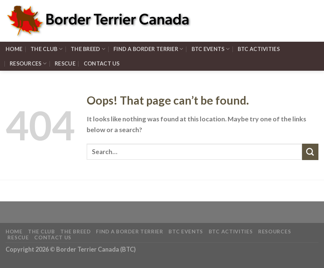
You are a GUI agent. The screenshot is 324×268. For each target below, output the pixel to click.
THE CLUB (46, 48)
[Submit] (310, 152)
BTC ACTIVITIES (259, 49)
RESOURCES (28, 63)
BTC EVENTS (211, 48)
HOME (14, 49)
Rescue (65, 63)
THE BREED (88, 48)
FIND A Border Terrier (148, 48)
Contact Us (102, 63)
